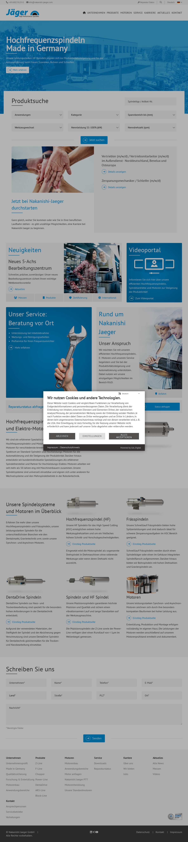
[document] (94, 414)
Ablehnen (62, 436)
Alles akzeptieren (124, 436)
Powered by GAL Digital (130, 447)
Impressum (52, 447)
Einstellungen (92, 436)
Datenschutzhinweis (70, 447)
